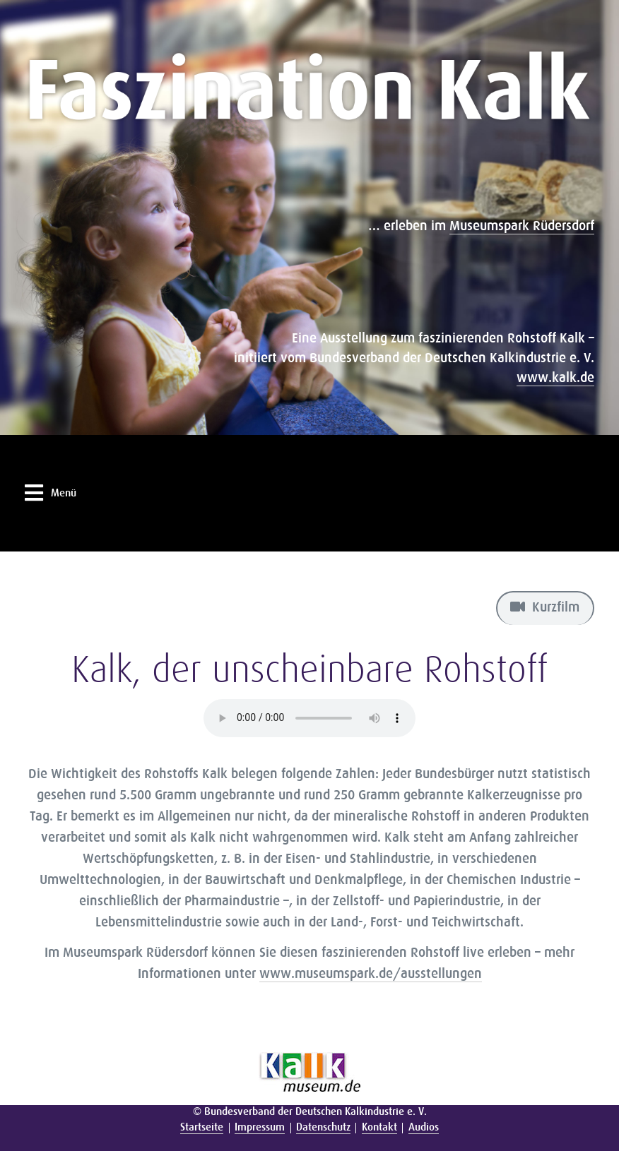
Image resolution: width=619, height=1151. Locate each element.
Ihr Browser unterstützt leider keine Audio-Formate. (309, 718)
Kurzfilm (544, 607)
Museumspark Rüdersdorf (521, 227)
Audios (423, 1128)
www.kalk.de (555, 379)
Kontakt (379, 1128)
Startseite (201, 1128)
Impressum (260, 1128)
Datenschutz (323, 1128)
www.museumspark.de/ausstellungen (370, 975)
